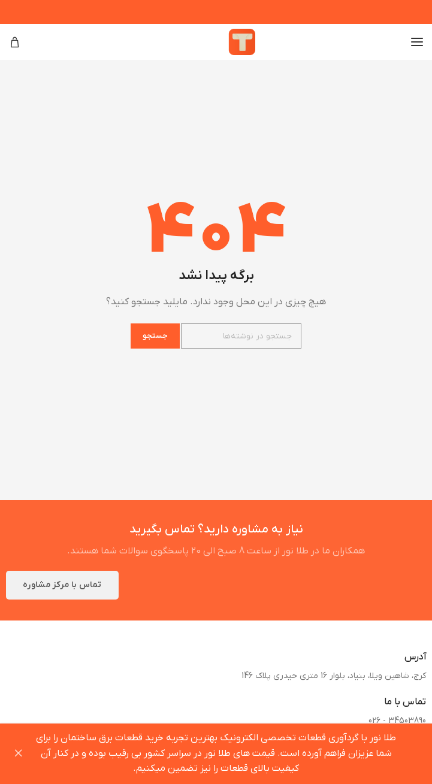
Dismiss (18, 754)
